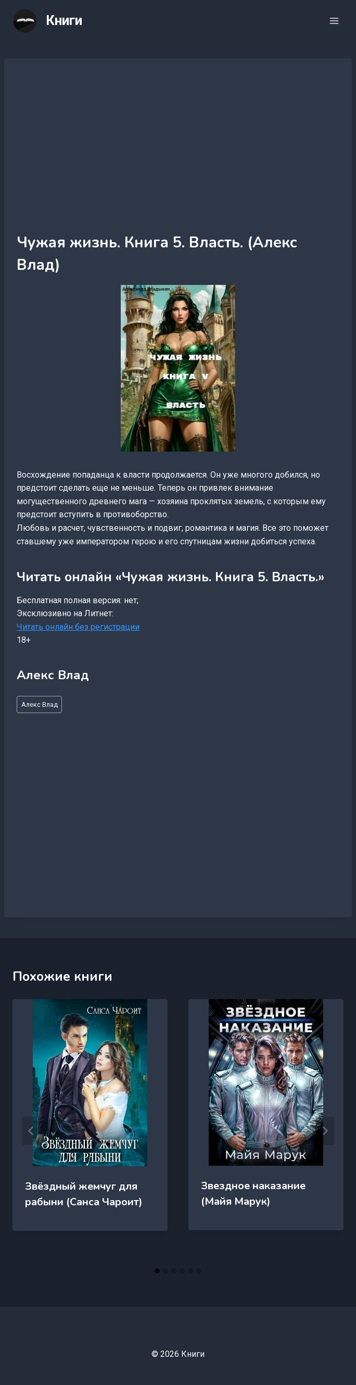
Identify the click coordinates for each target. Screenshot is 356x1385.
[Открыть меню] (334, 21)
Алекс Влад (39, 704)
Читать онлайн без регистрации (78, 627)
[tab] (157, 1271)
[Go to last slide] (31, 1131)
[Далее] (324, 1131)
